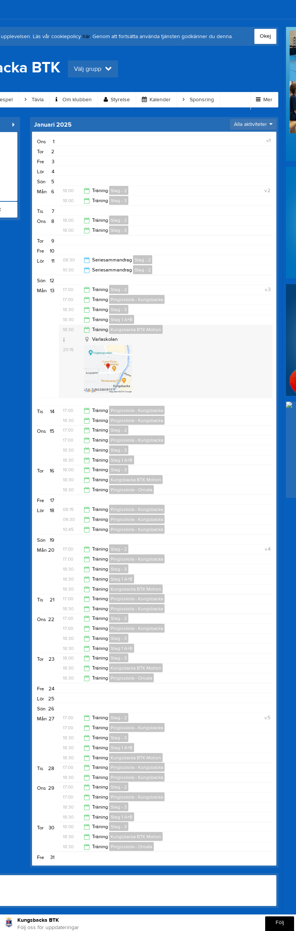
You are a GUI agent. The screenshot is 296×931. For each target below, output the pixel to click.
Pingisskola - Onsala (131, 490)
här (86, 36)
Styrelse (117, 99)
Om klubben (74, 99)
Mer (264, 99)
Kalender (156, 99)
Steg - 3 (119, 201)
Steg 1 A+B (122, 319)
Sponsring (198, 99)
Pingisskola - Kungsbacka (137, 299)
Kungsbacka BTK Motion (136, 330)
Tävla (34, 99)
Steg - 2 (119, 191)
